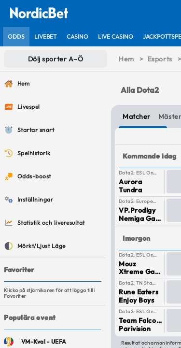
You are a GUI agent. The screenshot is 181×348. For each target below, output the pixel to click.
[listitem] (16, 36)
